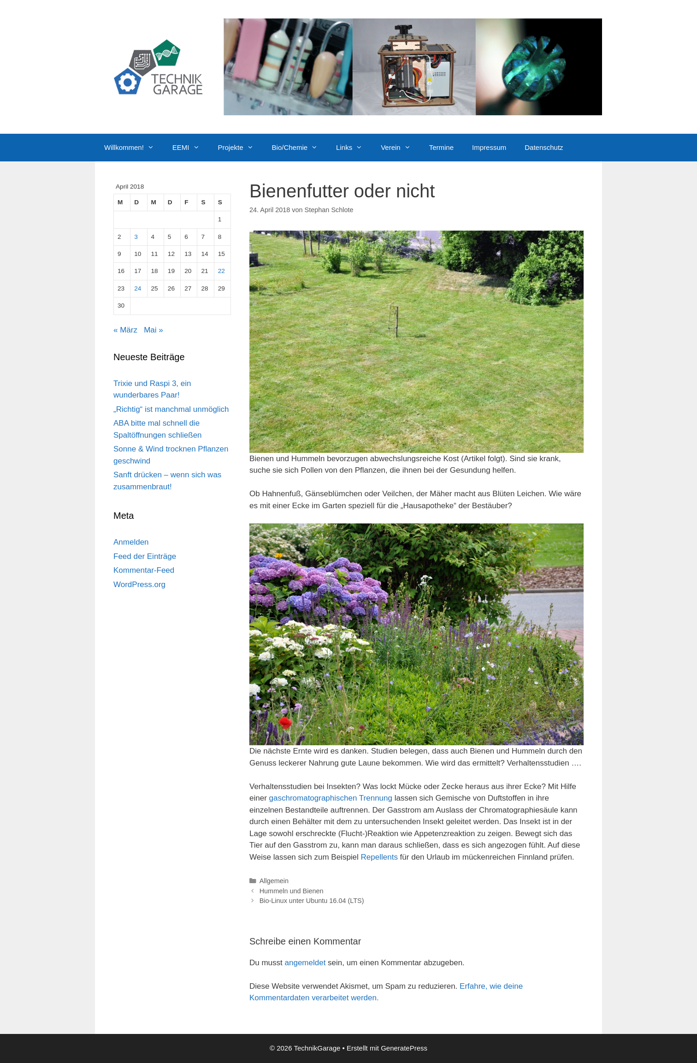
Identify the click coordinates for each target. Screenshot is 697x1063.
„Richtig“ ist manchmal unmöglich (171, 409)
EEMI (190, 147)
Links (354, 147)
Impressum (489, 147)
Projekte (240, 147)
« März (125, 330)
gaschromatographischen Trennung (330, 798)
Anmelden (131, 542)
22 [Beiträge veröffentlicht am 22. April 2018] (221, 270)
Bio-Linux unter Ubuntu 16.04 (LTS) (312, 900)
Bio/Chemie (299, 147)
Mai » (153, 330)
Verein (400, 147)
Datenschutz (544, 147)
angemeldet (305, 962)
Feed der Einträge (144, 556)
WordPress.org (139, 584)
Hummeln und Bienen (292, 891)
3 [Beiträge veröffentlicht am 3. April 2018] (136, 236)
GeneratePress (404, 1048)
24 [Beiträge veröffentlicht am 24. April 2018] (137, 288)
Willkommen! (133, 147)
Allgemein (274, 881)
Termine (441, 147)
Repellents (379, 857)
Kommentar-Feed (143, 570)
